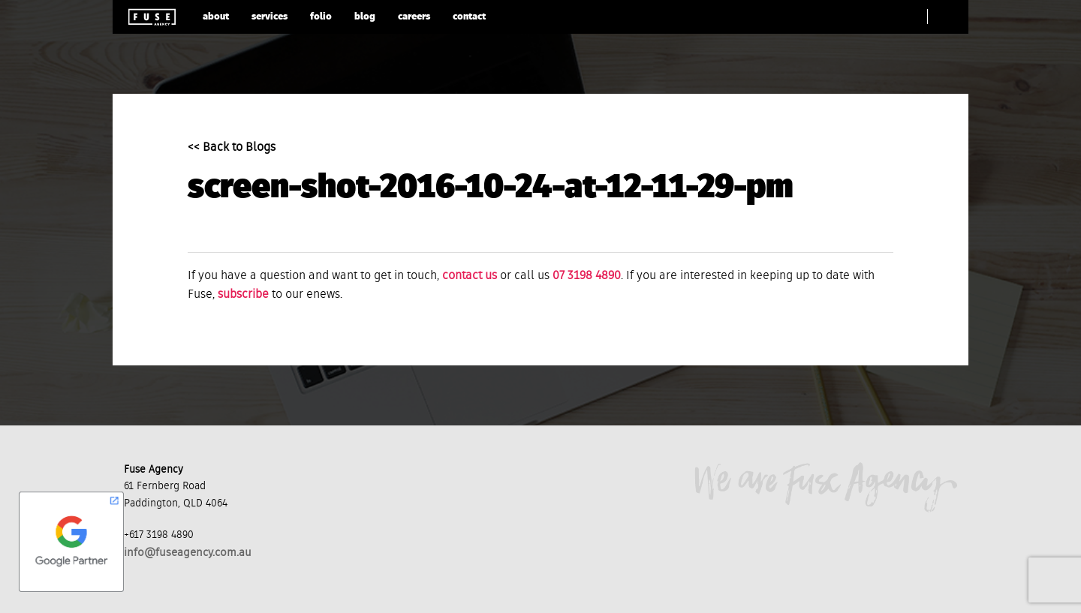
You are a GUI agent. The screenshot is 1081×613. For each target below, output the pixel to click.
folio (321, 17)
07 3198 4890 (587, 276)
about (216, 17)
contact (469, 17)
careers (414, 17)
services (269, 17)
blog (364, 17)
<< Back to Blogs (232, 148)
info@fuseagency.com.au (187, 552)
